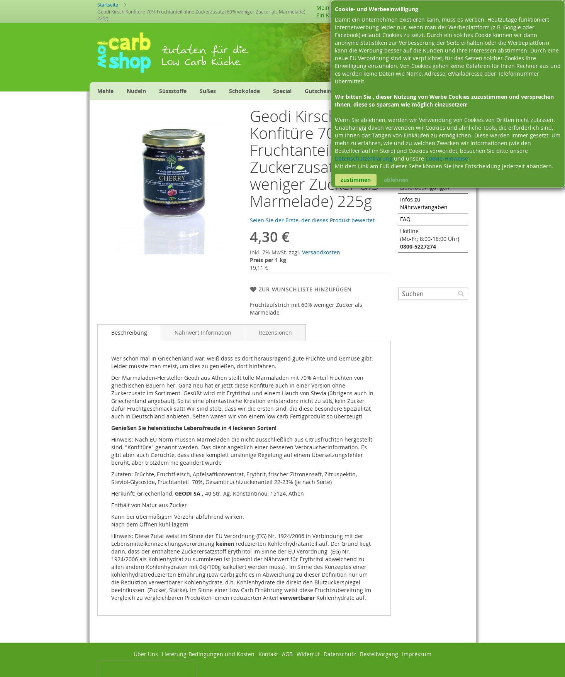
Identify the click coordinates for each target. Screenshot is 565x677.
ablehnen (396, 179)
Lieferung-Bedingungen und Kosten (208, 654)
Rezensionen (275, 332)
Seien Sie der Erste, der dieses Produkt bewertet (312, 220)
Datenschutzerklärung (364, 158)
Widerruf (308, 654)
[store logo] (129, 55)
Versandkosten (321, 252)
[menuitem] (105, 91)
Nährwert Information (203, 332)
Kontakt (268, 654)
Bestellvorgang (379, 654)
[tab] (129, 332)
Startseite (107, 5)
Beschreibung (129, 332)
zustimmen (356, 179)
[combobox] (433, 294)
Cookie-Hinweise (447, 158)
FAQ (405, 219)
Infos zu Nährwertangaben (424, 203)
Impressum (416, 654)
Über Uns (146, 654)
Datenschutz (340, 654)
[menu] (235, 91)
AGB (287, 654)
